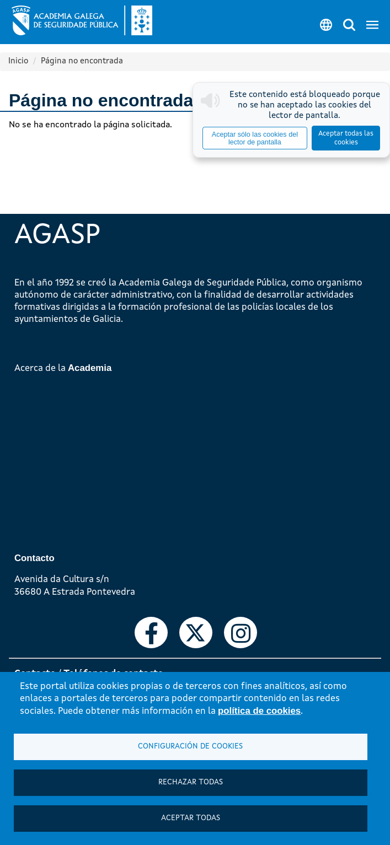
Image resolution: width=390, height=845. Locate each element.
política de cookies (259, 711)
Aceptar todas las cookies (345, 138)
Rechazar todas (190, 782)
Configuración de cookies (190, 746)
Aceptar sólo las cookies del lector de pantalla (255, 138)
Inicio (18, 61)
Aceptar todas (190, 818)
